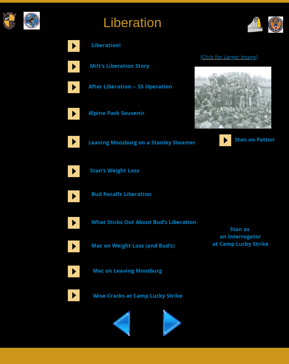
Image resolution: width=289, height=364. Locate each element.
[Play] (74, 46)
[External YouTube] (238, 190)
